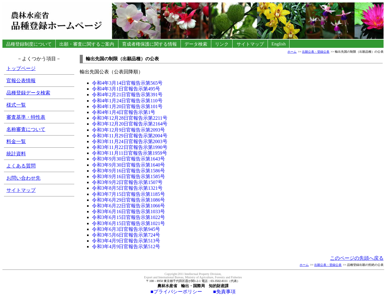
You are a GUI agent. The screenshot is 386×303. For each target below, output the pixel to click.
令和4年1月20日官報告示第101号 (127, 106)
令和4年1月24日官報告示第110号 (127, 100)
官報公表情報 (21, 80)
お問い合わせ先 (23, 178)
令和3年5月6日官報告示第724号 (126, 235)
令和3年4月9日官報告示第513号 (126, 240)
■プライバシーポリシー (176, 291)
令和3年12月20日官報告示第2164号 (129, 123)
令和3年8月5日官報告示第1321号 (127, 188)
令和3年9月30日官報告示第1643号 (128, 158)
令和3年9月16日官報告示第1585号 (128, 176)
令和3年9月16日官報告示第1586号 (128, 170)
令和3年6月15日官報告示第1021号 (128, 223)
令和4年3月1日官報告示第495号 (126, 88)
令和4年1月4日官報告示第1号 (123, 112)
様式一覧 (16, 104)
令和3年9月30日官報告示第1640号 (128, 164)
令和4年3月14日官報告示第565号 (127, 83)
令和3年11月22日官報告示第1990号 (129, 147)
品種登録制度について (29, 44)
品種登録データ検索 (28, 92)
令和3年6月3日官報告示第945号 (126, 229)
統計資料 (16, 153)
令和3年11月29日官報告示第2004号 (129, 135)
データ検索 (195, 44)
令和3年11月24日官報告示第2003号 (129, 141)
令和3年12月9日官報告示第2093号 (128, 129)
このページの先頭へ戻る (357, 258)
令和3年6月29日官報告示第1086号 (128, 200)
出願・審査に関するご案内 (87, 44)
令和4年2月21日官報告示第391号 (127, 94)
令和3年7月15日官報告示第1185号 (128, 194)
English (278, 43)
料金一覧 (16, 141)
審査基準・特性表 (25, 117)
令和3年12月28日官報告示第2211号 (129, 118)
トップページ (21, 68)
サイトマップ (250, 44)
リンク (222, 44)
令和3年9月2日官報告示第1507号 (127, 182)
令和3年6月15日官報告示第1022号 (128, 217)
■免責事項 (219, 291)
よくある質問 (21, 165)
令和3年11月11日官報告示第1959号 (129, 153)
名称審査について (25, 129)
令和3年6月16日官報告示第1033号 (128, 211)
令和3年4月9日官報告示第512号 (126, 246)
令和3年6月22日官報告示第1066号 (128, 205)
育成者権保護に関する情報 (149, 44)
